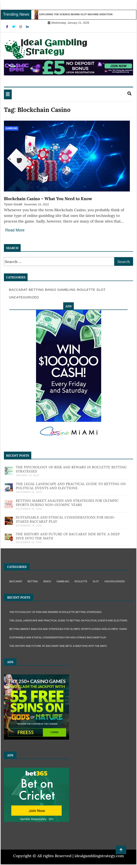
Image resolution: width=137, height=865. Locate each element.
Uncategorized (24, 297)
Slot (101, 289)
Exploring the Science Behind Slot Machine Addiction (77, 14)
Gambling (11, 128)
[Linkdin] (27, 26)
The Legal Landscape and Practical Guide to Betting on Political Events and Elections (71, 486)
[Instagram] (21, 26)
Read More (15, 230)
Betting (36, 289)
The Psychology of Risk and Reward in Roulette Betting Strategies (55, 612)
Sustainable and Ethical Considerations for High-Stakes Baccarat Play (57, 637)
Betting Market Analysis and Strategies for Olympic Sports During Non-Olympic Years (67, 503)
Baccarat (18, 289)
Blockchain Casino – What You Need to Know (48, 198)
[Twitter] (14, 26)
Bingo (50, 289)
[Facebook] (7, 26)
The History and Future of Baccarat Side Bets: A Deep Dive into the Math (58, 646)
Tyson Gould (13, 204)
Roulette (86, 289)
